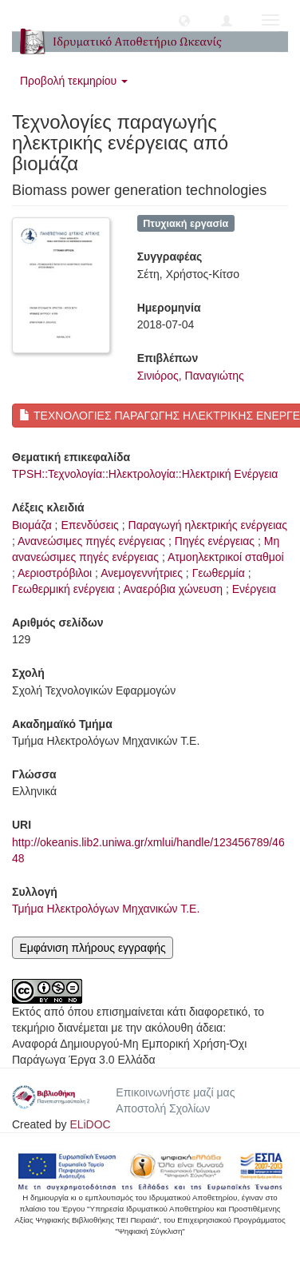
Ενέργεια (254, 589)
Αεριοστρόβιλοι (55, 573)
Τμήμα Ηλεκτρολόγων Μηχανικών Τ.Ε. (105, 908)
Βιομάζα (32, 525)
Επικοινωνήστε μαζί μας (175, 1092)
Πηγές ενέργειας (215, 541)
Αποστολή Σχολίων (163, 1108)
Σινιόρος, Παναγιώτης (190, 375)
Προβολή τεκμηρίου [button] (74, 80)
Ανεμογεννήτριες (142, 573)
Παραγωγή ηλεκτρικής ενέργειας (208, 525)
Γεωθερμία (218, 573)
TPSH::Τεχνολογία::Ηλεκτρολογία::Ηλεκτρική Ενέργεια (145, 473)
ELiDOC (89, 1124)
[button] (184, 20)
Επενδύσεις (89, 525)
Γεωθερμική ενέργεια (63, 589)
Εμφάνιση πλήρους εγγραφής (92, 947)
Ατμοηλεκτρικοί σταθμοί (226, 557)
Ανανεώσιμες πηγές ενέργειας (91, 541)
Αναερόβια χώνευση (173, 589)
